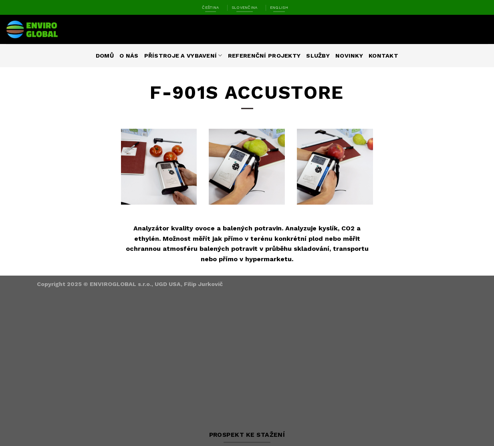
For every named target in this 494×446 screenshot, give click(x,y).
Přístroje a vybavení (183, 55)
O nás (128, 55)
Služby (318, 55)
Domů (105, 55)
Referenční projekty (264, 55)
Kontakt (383, 55)
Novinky (349, 55)
